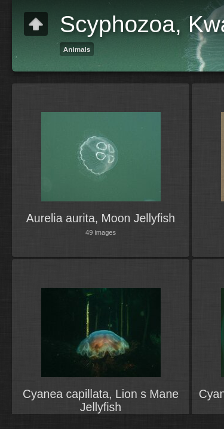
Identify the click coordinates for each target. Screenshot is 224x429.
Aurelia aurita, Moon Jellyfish (100, 218)
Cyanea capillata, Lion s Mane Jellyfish (101, 400)
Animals (76, 49)
